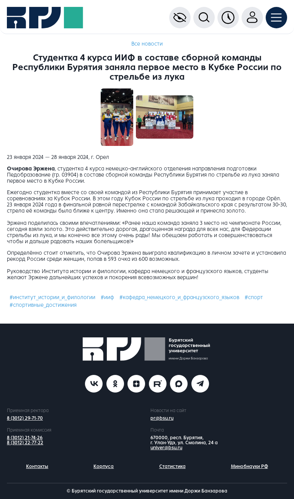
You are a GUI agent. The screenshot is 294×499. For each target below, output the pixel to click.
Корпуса (103, 466)
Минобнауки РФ (249, 466)
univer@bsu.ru (166, 447)
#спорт (254, 297)
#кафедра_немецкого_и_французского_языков (179, 297)
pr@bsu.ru (161, 418)
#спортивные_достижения (43, 305)
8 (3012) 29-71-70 (25, 418)
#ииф (107, 297)
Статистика (172, 466)
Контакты (37, 466)
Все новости (147, 44)
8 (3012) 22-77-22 (25, 442)
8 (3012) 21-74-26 (24, 437)
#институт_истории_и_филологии (52, 297)
